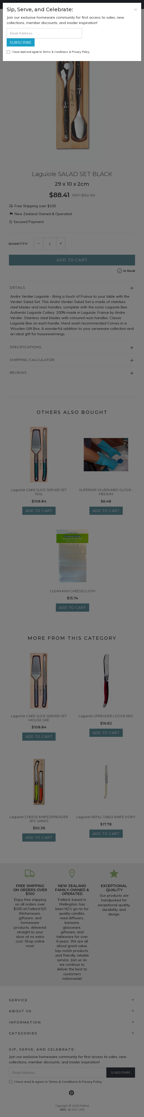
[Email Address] (44, 33)
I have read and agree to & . (48, 52)
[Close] (135, 9)
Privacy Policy (80, 52)
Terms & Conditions (55, 52)
